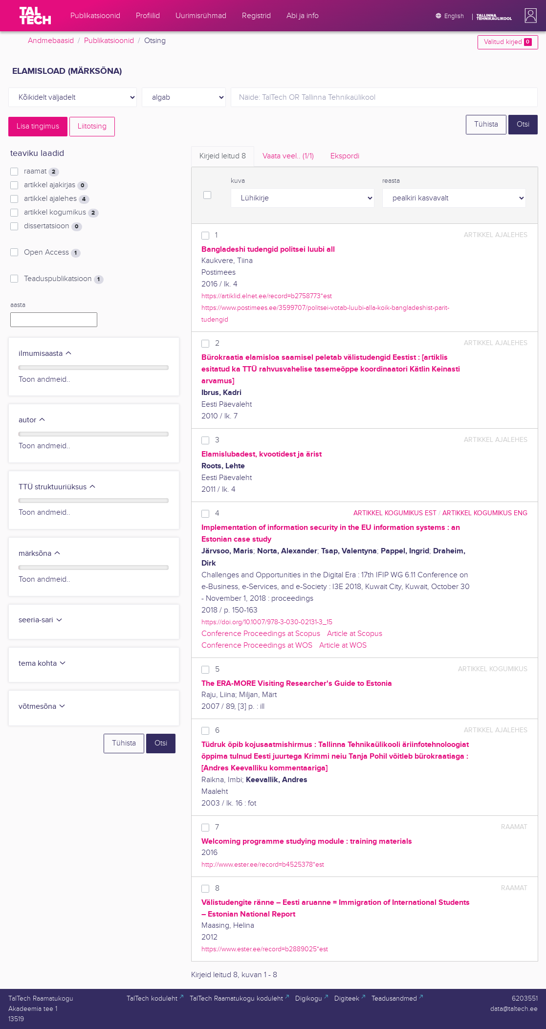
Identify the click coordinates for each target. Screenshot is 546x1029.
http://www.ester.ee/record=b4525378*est (262, 864)
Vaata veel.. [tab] (288, 156)
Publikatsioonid (109, 40)
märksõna (40, 553)
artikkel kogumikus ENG (484, 513)
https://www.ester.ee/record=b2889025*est (264, 949)
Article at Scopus (354, 633)
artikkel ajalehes (56, 199)
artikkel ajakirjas (55, 185)
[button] (529, 15)
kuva (238, 181)
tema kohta (42, 663)
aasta (17, 305)
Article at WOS (343, 645)
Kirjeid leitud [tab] (222, 156)
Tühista (486, 124)
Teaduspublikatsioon (63, 279)
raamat (41, 171)
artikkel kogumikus (61, 213)
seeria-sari (41, 620)
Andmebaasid (51, 40)
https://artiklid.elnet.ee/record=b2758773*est (266, 296)
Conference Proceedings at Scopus (260, 633)
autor (32, 420)
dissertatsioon (53, 226)
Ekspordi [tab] (344, 156)
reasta (391, 181)
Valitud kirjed (507, 42)
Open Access (52, 253)
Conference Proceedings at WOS (256, 645)
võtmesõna (42, 706)
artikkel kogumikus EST (395, 513)
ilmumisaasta (45, 353)
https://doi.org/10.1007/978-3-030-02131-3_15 (266, 622)
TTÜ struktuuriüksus (57, 487)
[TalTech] (35, 15)
